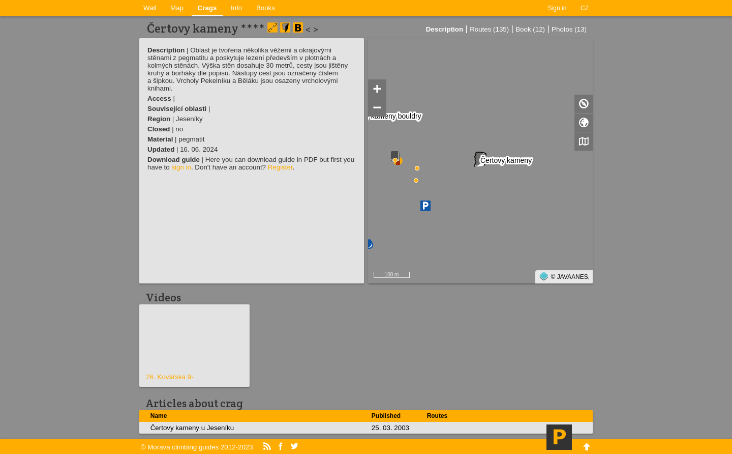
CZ (585, 8)
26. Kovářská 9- (169, 377)
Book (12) (530, 29)
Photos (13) (569, 29)
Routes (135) (489, 29)
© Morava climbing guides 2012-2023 (197, 447)
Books (265, 8)
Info (236, 8)
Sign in (557, 8)
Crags (207, 8)
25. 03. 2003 (390, 428)
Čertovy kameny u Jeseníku (192, 428)
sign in (181, 167)
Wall (149, 8)
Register (280, 167)
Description (444, 29)
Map (177, 8)
